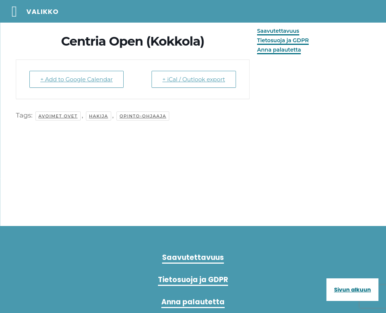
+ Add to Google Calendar (76, 79)
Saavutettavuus (278, 30)
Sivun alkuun (352, 289)
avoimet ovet (58, 116)
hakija (98, 116)
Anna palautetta (279, 49)
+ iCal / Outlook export (193, 79)
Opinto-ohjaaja (142, 116)
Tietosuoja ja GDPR (283, 40)
